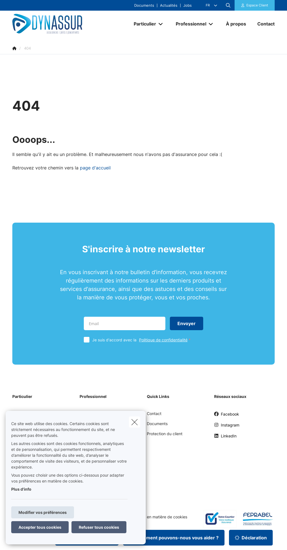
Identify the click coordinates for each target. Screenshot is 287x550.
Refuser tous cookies (99, 527)
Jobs (187, 5)
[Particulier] (143, 23)
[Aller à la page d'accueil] (54, 24)
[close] (134, 422)
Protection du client (164, 433)
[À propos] (236, 23)
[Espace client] (255, 5)
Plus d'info (21, 489)
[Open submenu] (161, 23)
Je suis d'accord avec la (142, 339)
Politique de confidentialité (163, 339)
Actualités (168, 5)
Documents (144, 5)
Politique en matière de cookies (158, 517)
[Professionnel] (189, 23)
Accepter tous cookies (39, 527)
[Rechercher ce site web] (228, 5)
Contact (154, 413)
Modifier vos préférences (42, 512)
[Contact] (263, 23)
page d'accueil (95, 168)
